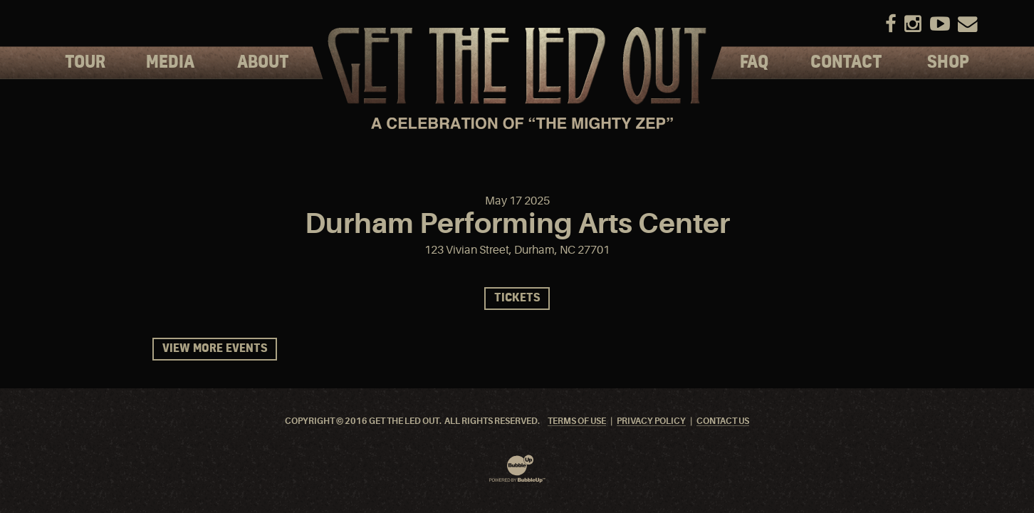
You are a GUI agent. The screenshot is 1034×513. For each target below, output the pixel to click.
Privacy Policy (651, 421)
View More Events (214, 348)
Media (170, 63)
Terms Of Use (577, 421)
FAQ (754, 63)
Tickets (517, 298)
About (263, 63)
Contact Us (722, 421)
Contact (846, 63)
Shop (948, 63)
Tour (85, 63)
